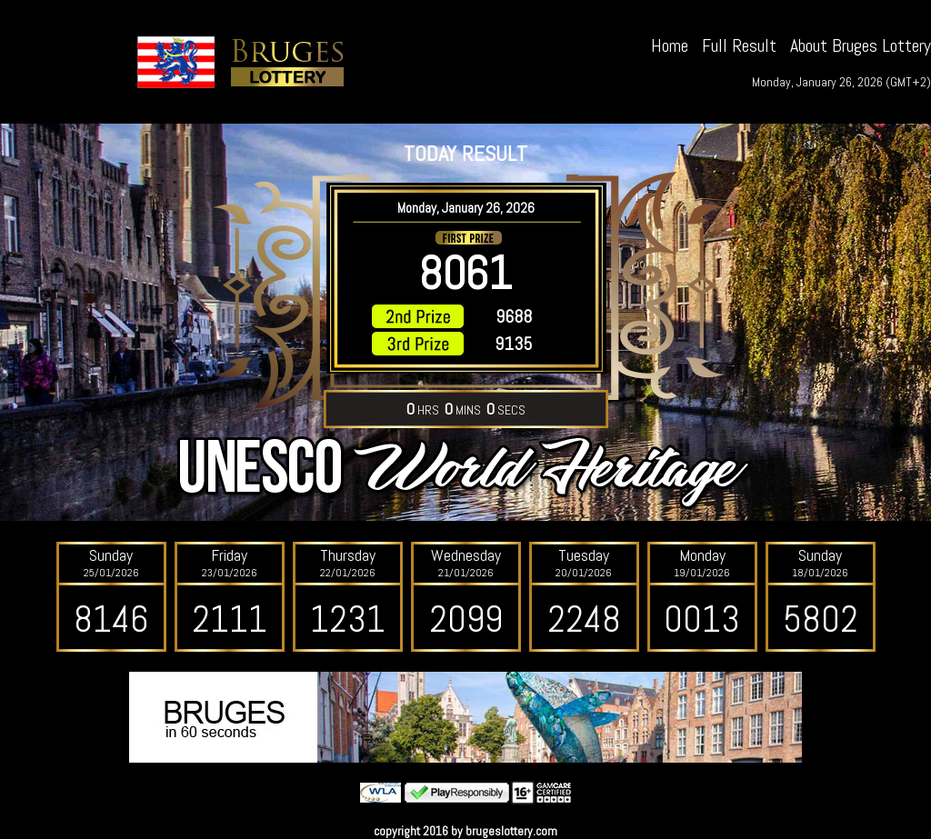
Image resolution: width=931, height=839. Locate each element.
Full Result (739, 45)
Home (669, 45)
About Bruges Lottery (860, 45)
